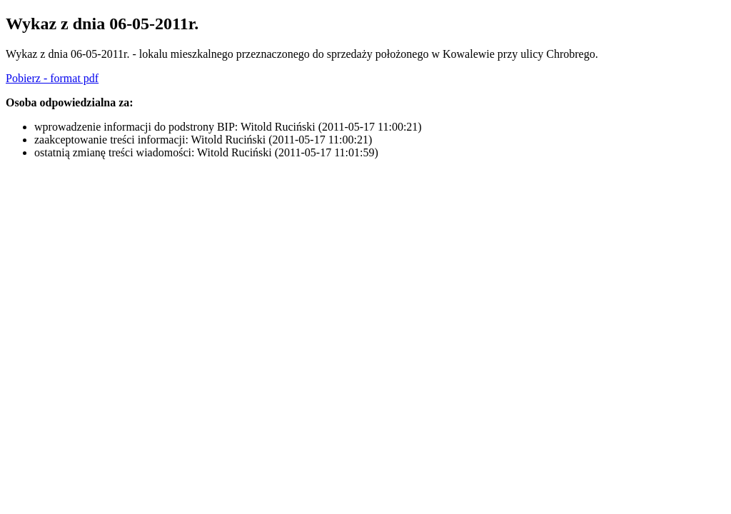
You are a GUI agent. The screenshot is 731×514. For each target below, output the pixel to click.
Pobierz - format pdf (52, 78)
